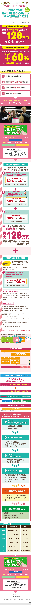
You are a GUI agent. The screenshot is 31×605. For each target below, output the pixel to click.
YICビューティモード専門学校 (15, 595)
